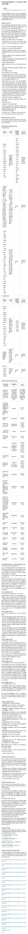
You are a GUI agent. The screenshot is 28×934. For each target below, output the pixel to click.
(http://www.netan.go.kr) (8, 846)
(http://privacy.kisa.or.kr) (7, 840)
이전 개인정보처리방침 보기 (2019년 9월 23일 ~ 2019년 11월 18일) (13, 902)
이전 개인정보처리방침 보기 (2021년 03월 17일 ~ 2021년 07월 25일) (13, 915)
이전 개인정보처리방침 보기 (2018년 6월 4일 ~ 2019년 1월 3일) (13, 889)
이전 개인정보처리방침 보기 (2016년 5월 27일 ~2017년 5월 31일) (13, 877)
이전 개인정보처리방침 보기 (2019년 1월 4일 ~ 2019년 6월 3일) (13, 894)
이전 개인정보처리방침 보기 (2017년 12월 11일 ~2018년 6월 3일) (13, 885)
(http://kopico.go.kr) (6, 836)
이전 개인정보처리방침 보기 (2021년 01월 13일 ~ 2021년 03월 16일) (13, 910)
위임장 (3, 932)
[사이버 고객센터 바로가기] (7, 592)
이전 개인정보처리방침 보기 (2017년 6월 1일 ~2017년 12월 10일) (13, 881)
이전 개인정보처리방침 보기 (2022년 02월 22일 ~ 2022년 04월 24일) (13, 923)
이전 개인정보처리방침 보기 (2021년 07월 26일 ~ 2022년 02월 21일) (13, 919)
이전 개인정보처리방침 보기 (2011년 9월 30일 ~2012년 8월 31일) (13, 860)
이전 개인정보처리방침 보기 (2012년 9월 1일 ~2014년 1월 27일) (13, 864)
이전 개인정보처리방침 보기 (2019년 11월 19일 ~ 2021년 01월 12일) (13, 906)
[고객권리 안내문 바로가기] (7, 661)
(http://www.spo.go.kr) (7, 843)
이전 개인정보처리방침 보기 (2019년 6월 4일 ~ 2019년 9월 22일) (13, 898)
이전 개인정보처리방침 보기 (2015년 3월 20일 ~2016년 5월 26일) (13, 873)
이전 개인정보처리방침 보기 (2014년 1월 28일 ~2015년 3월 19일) (13, 869)
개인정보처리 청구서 (6, 930)
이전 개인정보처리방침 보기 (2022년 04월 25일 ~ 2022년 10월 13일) (13, 927)
